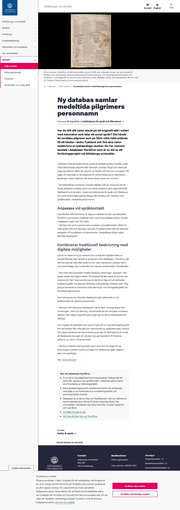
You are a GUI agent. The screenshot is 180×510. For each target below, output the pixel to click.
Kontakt (147, 6)
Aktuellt (6, 59)
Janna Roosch (69, 359)
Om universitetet (10, 53)
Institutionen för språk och (103, 121)
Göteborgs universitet (13, 21)
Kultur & (66, 433)
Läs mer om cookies (65, 502)
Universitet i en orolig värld (17, 84)
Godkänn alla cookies (135, 486)
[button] (171, 6)
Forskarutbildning (10, 40)
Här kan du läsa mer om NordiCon (80, 416)
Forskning (7, 34)
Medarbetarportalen (156, 463)
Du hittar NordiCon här (74, 412)
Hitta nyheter (10, 65)
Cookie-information (21, 468)
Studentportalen (154, 458)
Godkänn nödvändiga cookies (135, 494)
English (157, 6)
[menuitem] (148, 6)
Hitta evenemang (12, 72)
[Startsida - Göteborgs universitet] (19, 9)
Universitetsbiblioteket (157, 467)
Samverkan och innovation (14, 46)
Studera (6, 27)
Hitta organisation (119, 459)
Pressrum (8, 78)
